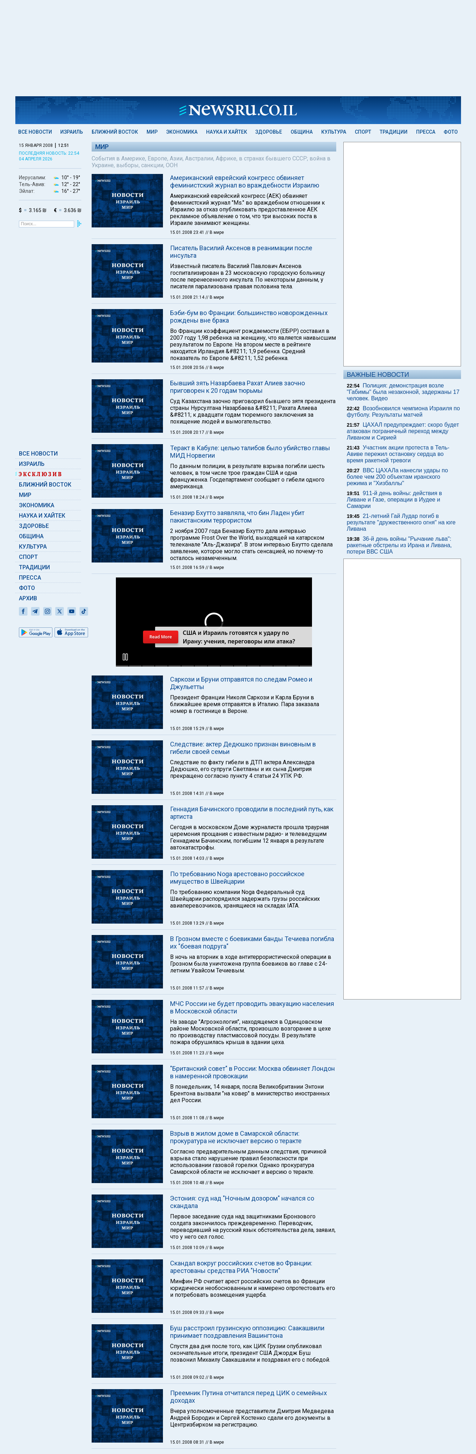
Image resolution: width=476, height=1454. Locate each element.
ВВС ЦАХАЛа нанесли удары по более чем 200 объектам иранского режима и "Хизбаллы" (397, 476)
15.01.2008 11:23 (187, 1052)
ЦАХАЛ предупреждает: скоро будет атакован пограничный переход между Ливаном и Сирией (403, 431)
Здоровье (268, 132)
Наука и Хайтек (226, 132)
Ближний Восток (115, 132)
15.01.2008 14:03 (187, 858)
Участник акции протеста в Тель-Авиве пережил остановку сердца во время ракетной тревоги (398, 454)
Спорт (363, 132)
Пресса (425, 132)
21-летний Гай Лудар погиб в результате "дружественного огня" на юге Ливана (401, 522)
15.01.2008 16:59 (187, 567)
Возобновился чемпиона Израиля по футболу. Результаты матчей (403, 411)
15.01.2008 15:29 (187, 728)
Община (302, 132)
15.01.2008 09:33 (187, 1312)
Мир (152, 132)
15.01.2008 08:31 (187, 1442)
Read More (160, 637)
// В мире (214, 232)
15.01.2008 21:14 (187, 297)
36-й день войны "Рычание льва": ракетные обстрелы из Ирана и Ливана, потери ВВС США (399, 545)
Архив (28, 598)
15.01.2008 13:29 (187, 923)
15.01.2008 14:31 (187, 793)
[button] (125, 656)
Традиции (394, 132)
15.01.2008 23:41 (187, 232)
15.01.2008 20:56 (187, 367)
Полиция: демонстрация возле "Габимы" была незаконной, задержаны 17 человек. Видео (403, 391)
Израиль (71, 132)
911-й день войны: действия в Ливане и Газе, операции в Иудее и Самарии (394, 499)
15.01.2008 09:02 (187, 1377)
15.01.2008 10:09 (187, 1247)
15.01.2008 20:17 (187, 432)
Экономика (182, 132)
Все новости (35, 132)
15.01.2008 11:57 (187, 988)
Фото (451, 132)
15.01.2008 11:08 (187, 1117)
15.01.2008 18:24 (187, 497)
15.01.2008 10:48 (187, 1182)
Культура (333, 132)
